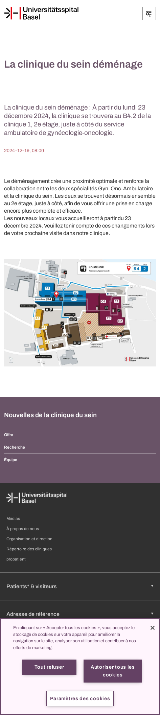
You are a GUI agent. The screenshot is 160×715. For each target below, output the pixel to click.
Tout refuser (49, 667)
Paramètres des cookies (80, 698)
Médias (13, 518)
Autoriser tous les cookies (113, 670)
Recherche (14, 447)
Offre (8, 434)
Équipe (10, 459)
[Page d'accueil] (41, 13)
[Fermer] (152, 627)
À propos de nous (22, 528)
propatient (16, 559)
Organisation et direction (29, 539)
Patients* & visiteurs (31, 586)
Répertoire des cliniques (29, 549)
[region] (80, 666)
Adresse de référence (33, 614)
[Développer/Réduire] (149, 13)
